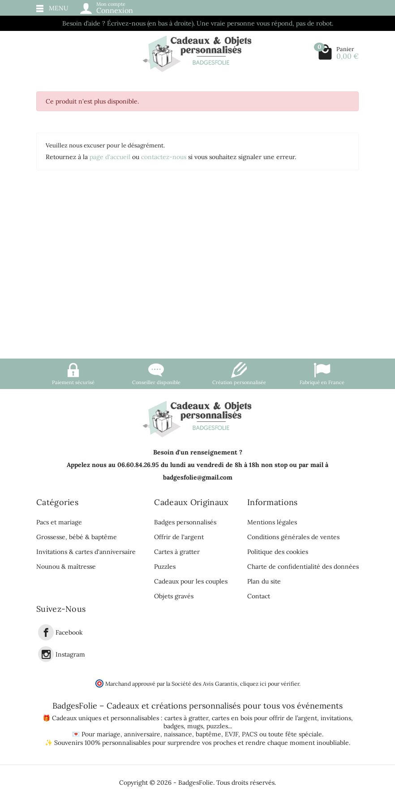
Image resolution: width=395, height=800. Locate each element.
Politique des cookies (277, 552)
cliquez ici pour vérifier (269, 683)
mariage (108, 734)
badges (173, 726)
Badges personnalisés (185, 522)
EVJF (231, 734)
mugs (195, 726)
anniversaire (142, 734)
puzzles (217, 726)
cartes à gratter (186, 718)
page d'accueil (110, 157)
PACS (250, 734)
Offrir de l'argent (179, 537)
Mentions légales (272, 522)
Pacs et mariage (59, 522)
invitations (336, 718)
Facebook (69, 633)
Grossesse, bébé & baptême (76, 537)
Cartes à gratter (177, 552)
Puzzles (165, 566)
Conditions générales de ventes (293, 537)
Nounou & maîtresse (66, 566)
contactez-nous (163, 157)
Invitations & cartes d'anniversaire (86, 552)
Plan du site (264, 581)
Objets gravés (173, 596)
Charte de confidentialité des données (303, 566)
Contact (258, 596)
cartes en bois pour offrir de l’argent (264, 718)
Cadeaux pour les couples (191, 581)
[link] (46, 632)
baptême (208, 734)
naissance (178, 734)
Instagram (70, 654)
